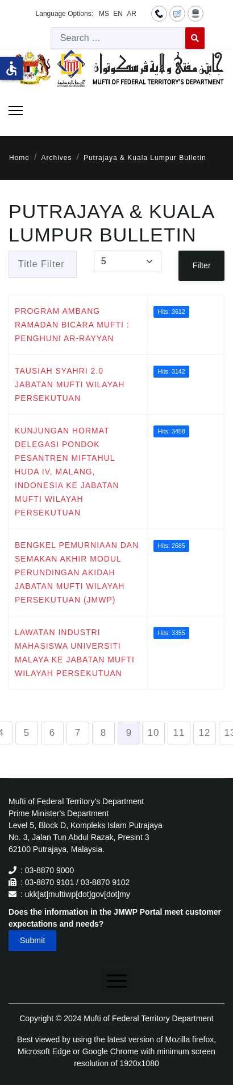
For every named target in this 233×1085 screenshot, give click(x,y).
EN (118, 14)
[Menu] (16, 110)
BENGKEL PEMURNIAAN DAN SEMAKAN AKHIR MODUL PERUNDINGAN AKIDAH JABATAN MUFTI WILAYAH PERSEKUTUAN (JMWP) (77, 572)
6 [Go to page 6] (52, 732)
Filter (202, 265)
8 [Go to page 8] (103, 732)
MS (104, 14)
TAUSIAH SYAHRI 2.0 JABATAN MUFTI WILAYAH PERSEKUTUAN (69, 384)
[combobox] (118, 38)
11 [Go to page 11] (179, 732)
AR (131, 14)
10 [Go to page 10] (154, 732)
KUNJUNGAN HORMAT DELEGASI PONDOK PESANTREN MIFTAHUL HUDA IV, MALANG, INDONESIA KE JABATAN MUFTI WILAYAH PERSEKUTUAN (67, 471)
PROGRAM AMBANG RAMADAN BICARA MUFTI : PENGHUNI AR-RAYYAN (72, 324)
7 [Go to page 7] (78, 732)
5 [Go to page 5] (27, 732)
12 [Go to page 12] (205, 732)
